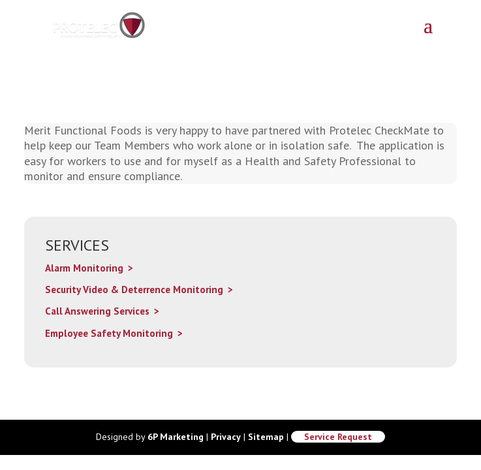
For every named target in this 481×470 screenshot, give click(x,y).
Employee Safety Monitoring (109, 333)
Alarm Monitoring (84, 268)
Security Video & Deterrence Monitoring (134, 289)
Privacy (226, 437)
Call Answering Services (97, 311)
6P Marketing (175, 437)
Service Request (338, 437)
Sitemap (266, 437)
